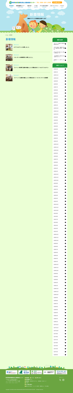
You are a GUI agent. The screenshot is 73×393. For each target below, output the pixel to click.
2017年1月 (56, 351)
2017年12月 (56, 324)
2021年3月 (56, 225)
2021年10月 (56, 210)
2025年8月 (56, 84)
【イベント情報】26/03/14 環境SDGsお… (59, 44)
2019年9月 (56, 273)
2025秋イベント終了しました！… (59, 60)
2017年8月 (56, 336)
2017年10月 (56, 330)
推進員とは (42, 386)
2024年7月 (56, 123)
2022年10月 (56, 180)
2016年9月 (56, 354)
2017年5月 (56, 345)
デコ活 (36, 6)
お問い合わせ (38, 377)
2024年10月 (56, 114)
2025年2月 (56, 102)
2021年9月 (56, 213)
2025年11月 (56, 75)
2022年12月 (56, 174)
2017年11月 (56, 327)
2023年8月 (56, 156)
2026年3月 (56, 69)
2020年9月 (56, 243)
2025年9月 (56, 81)
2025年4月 (56, 96)
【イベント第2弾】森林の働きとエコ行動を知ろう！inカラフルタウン (31, 67)
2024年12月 (56, 108)
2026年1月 (56, 72)
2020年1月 (56, 261)
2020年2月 (56, 258)
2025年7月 (56, 87)
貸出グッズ (44, 381)
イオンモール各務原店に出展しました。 (24, 57)
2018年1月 (56, 321)
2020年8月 (56, 246)
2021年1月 (56, 231)
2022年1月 (56, 201)
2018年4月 (56, 312)
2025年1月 (56, 105)
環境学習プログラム (33, 381)
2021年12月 (56, 204)
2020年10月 (56, 240)
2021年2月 (56, 228)
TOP (7, 35)
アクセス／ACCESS (62, 6)
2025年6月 (56, 90)
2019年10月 (56, 270)
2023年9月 (56, 153)
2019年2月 (56, 282)
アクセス (32, 377)
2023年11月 (56, 147)
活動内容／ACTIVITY (29, 6)
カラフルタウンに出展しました (21, 47)
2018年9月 (56, 297)
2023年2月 (56, 168)
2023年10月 (56, 150)
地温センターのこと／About (54, 6)
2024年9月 (56, 117)
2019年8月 (56, 276)
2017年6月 (56, 342)
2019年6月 (56, 279)
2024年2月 (56, 138)
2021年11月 (56, 207)
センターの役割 (36, 386)
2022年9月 (56, 183)
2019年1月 (56, 285)
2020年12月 (56, 234)
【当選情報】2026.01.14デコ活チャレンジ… (59, 56)
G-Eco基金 (47, 386)
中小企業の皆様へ (44, 6)
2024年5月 (56, 129)
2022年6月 (56, 192)
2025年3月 (56, 99)
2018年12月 (56, 288)
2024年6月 (56, 126)
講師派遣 (39, 381)
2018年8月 (56, 300)
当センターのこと (29, 386)
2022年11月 (56, 177)
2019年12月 (56, 264)
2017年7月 (56, 339)
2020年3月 (56, 255)
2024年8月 (56, 120)
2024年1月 (56, 141)
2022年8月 (56, 186)
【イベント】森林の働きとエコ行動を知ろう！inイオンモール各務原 (31, 77)
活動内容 (27, 381)
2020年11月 (56, 237)
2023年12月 (56, 144)
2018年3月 (56, 315)
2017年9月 (56, 333)
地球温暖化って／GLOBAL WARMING (20, 6)
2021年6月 (56, 222)
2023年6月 (56, 162)
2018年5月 (56, 309)
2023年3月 (56, 165)
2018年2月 (56, 318)
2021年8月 (56, 216)
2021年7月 (56, 219)
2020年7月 (56, 249)
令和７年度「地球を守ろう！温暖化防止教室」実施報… (59, 48)
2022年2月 (56, 198)
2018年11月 (56, 291)
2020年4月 (56, 252)
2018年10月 (56, 294)
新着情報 (27, 377)
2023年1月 (56, 171)
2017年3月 (56, 348)
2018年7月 (56, 303)
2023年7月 (56, 159)
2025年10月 (56, 78)
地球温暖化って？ (29, 379)
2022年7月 (56, 189)
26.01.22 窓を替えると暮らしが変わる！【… (59, 52)
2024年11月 (56, 111)
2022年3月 (56, 195)
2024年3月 (56, 135)
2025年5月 (56, 93)
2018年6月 (56, 306)
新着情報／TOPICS (11, 6)
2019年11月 (56, 267)
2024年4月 (56, 132)
